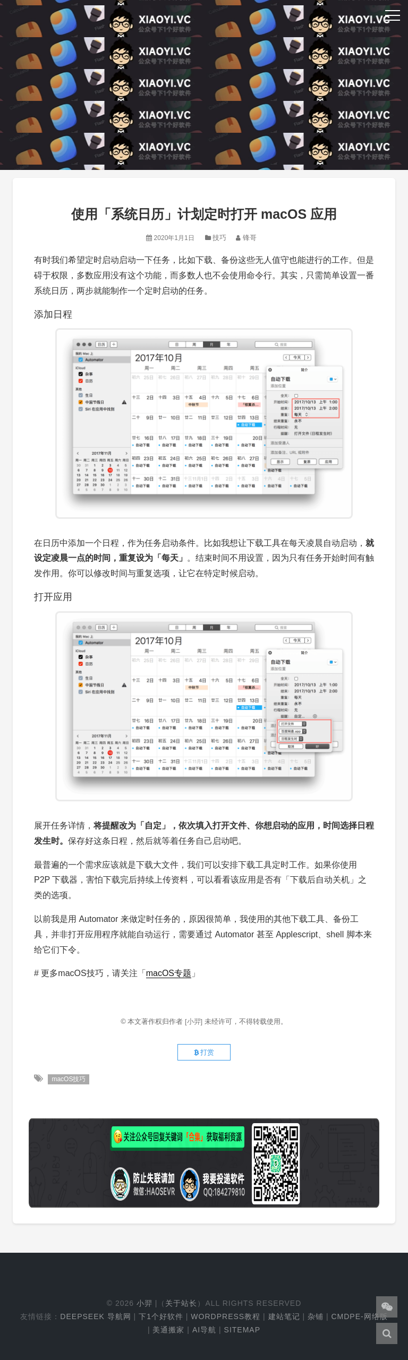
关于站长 (181, 1303)
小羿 (144, 1303)
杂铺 (316, 1316)
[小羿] (195, 1021)
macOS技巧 (69, 1079)
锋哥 (250, 238)
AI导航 (204, 1329)
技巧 (219, 238)
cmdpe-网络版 (359, 1316)
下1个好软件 (161, 1316)
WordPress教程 (225, 1316)
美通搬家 (168, 1329)
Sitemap (242, 1329)
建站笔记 (284, 1316)
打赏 (204, 1052)
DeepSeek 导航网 (95, 1316)
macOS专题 (168, 973)
